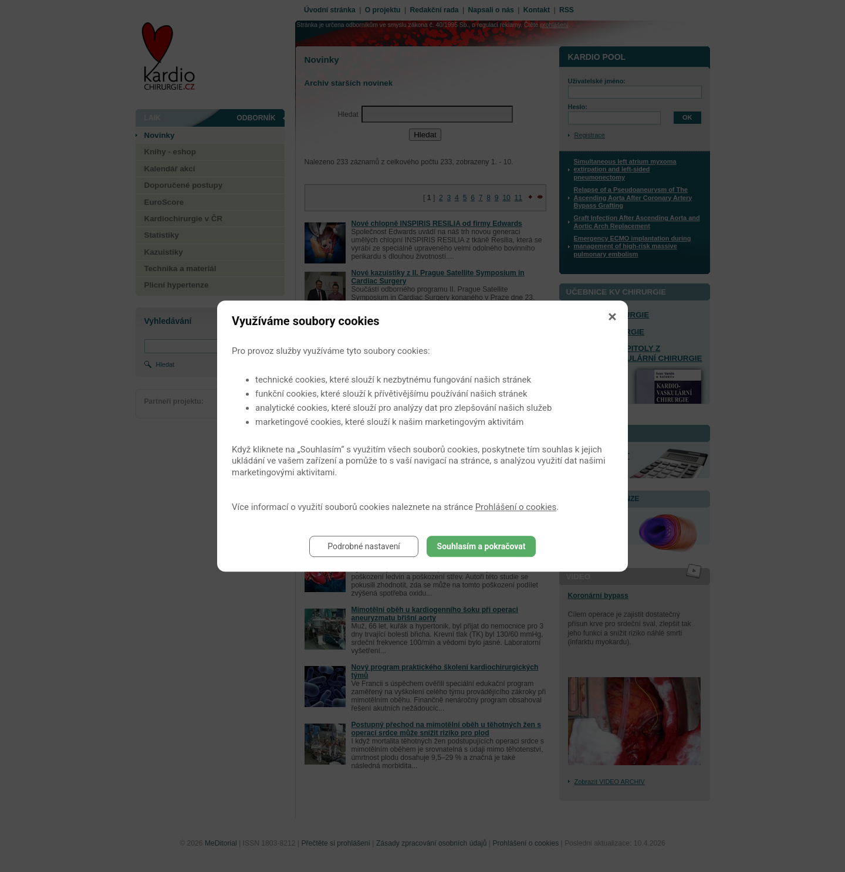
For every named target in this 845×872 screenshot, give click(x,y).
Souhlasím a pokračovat (481, 546)
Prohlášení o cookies (516, 507)
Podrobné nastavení (363, 546)
